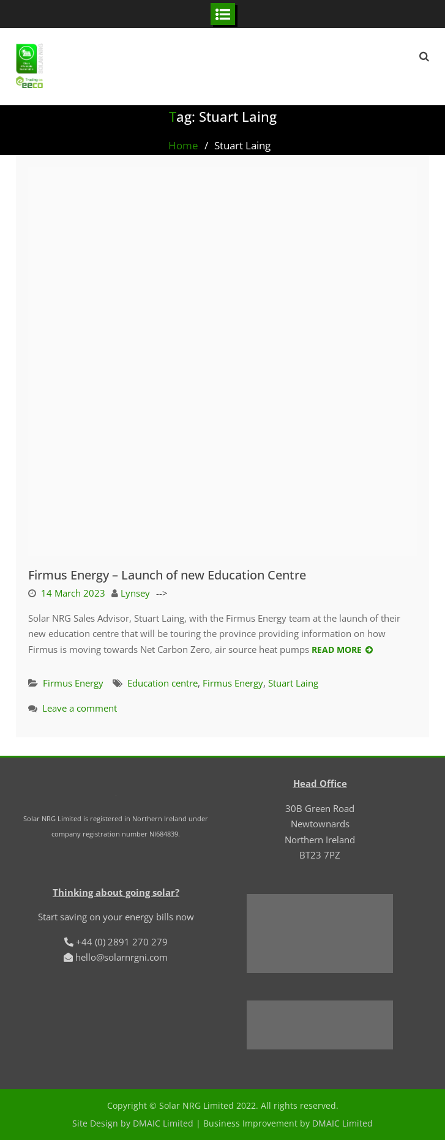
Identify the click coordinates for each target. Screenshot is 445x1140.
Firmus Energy (73, 683)
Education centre (162, 683)
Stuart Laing (293, 683)
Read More (337, 649)
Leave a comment (79, 708)
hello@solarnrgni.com (121, 957)
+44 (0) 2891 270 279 (122, 942)
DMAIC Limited (342, 1123)
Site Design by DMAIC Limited (132, 1123)
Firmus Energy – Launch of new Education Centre (167, 575)
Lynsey (135, 593)
